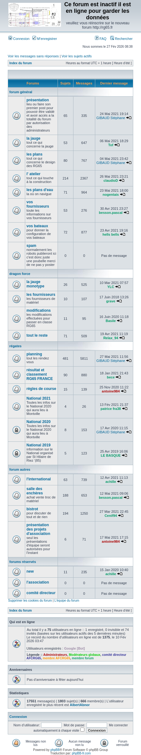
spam (31, 245)
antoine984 (111, 391)
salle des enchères (34, 491)
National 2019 (38, 445)
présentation (37, 100)
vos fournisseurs (37, 204)
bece (111, 377)
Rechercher (121, 39)
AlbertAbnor (80, 705)
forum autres (19, 469)
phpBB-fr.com (81, 753)
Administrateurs (55, 654)
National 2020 (38, 422)
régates (15, 346)
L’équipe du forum (66, 600)
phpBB (55, 750)
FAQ (100, 39)
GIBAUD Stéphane (110, 118)
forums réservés (22, 562)
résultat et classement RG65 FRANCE (39, 374)
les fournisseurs (40, 294)
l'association (37, 582)
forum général (20, 92)
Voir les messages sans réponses (33, 56)
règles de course (41, 389)
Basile (111, 321)
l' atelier (33, 174)
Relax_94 (110, 338)
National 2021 (38, 398)
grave (110, 301)
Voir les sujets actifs (77, 56)
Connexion (19, 39)
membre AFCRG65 (56, 658)
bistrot (32, 509)
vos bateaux (37, 226)
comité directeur (40, 593)
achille (111, 481)
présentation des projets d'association (38, 529)
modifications (38, 310)
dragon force (19, 274)
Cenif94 (111, 515)
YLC (110, 287)
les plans (34, 154)
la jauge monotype (35, 284)
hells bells (110, 234)
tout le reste (37, 335)
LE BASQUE (111, 455)
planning (34, 354)
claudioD (111, 180)
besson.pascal (111, 212)
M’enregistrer (44, 39)
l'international (38, 479)
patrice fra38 (111, 409)
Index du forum (20, 63)
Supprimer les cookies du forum (30, 600)
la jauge (33, 138)
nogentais (111, 194)
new (30, 571)
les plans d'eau (39, 190)
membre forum (83, 658)
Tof (110, 145)
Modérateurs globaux (84, 654)
